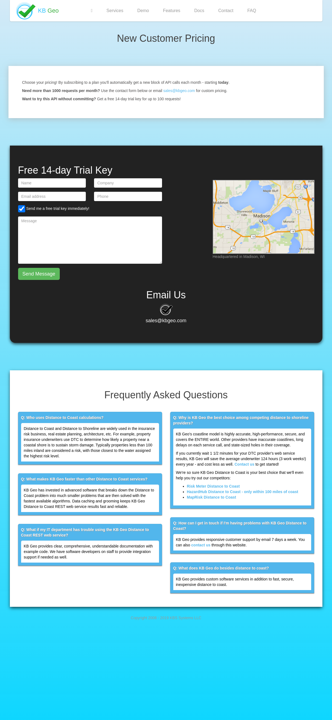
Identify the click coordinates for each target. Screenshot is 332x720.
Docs (199, 10)
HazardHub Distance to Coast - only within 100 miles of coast (242, 492)
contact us (201, 545)
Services (114, 10)
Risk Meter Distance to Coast (213, 486)
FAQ (251, 10)
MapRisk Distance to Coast (211, 497)
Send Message (38, 274)
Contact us (244, 464)
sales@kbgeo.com (179, 90)
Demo (143, 10)
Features (171, 10)
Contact (225, 10)
